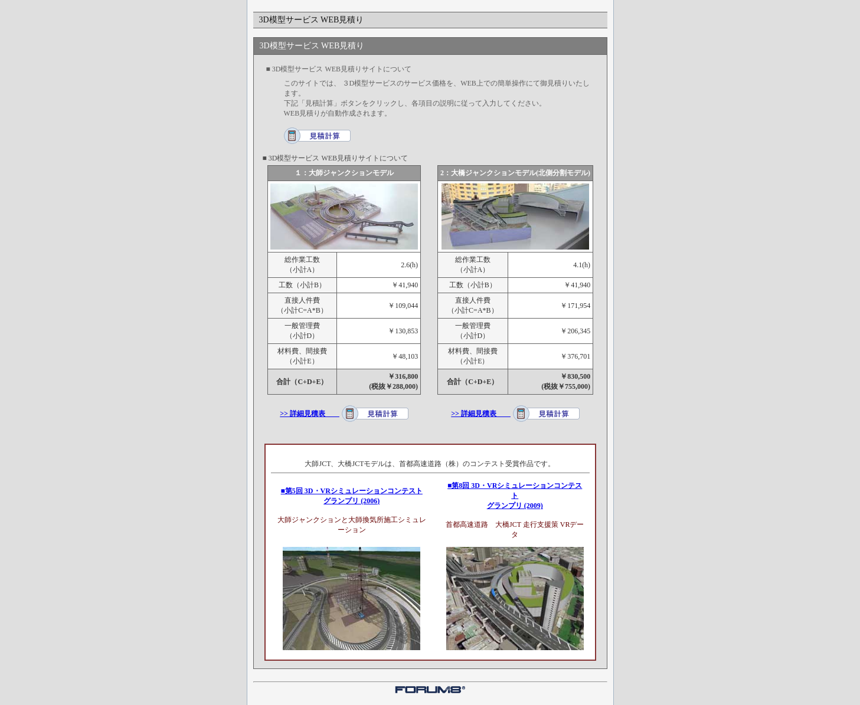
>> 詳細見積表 (309, 413)
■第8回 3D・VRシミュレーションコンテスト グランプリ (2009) (514, 495)
